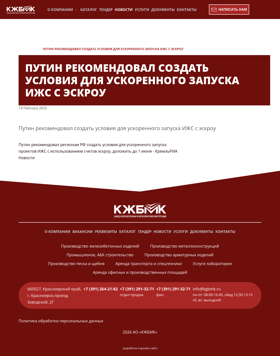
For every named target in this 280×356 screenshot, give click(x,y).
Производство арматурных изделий (178, 254)
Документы (163, 9)
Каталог (88, 9)
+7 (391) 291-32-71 (137, 288)
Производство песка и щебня (76, 263)
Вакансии (82, 231)
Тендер (106, 9)
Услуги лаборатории (212, 263)
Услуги (142, 9)
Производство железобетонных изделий (100, 246)
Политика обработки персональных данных (61, 320)
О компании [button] (62, 9)
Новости (124, 9)
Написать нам (229, 9)
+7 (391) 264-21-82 (101, 288)
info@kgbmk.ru (207, 288)
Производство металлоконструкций (184, 246)
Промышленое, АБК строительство (99, 254)
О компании (57, 231)
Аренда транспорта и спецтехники (149, 263)
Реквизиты (106, 231)
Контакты (187, 9)
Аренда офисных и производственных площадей (140, 272)
